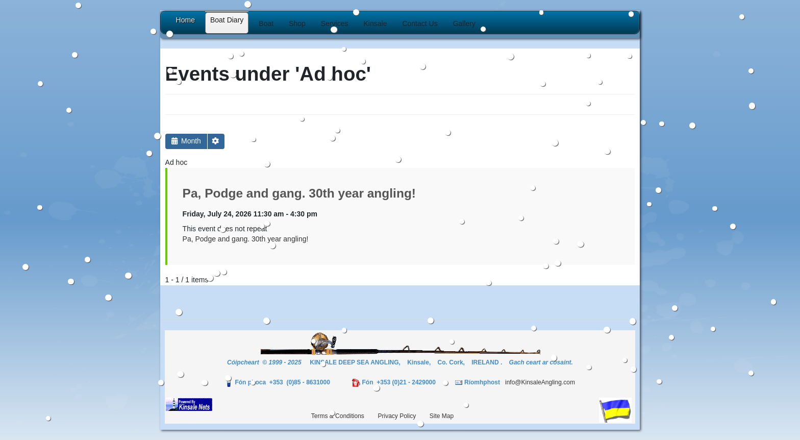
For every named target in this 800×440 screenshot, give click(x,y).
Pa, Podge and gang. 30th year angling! (299, 193)
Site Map (442, 416)
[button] (266, 23)
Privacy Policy (397, 416)
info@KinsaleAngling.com (540, 382)
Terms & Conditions (337, 416)
